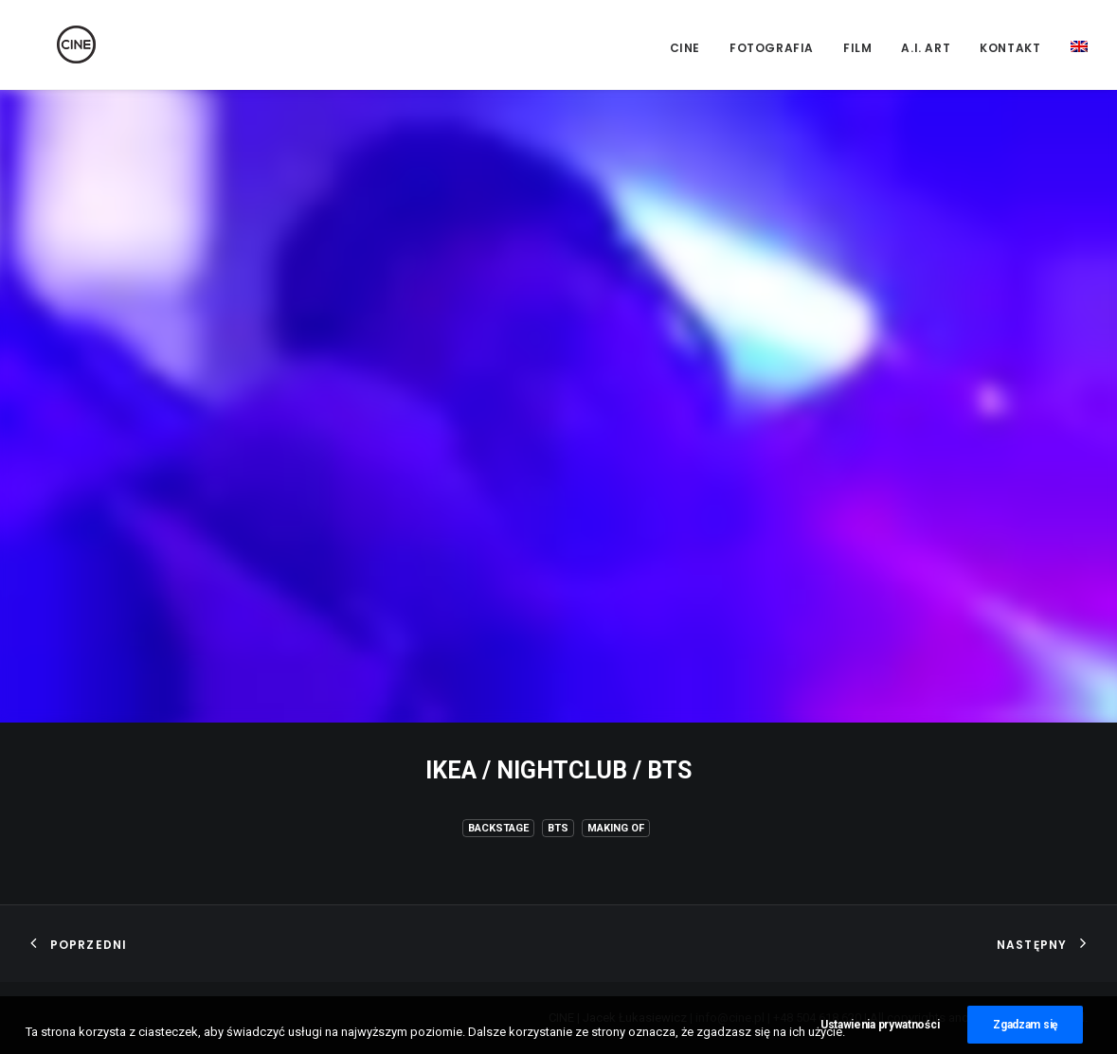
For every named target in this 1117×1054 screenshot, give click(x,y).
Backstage (498, 828)
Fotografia (772, 48)
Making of (615, 828)
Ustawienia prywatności (879, 1034)
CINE (685, 48)
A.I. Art (925, 48)
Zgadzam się (1025, 1034)
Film (857, 48)
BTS (558, 828)
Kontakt (1010, 48)
